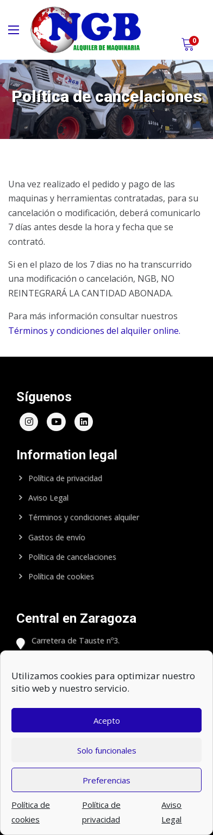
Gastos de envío (56, 537)
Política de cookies (61, 576)
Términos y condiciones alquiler (83, 517)
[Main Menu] (13, 30)
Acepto (106, 720)
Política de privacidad (65, 478)
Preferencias (106, 780)
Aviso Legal (48, 497)
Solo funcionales (106, 750)
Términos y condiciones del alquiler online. (94, 331)
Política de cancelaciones (72, 557)
